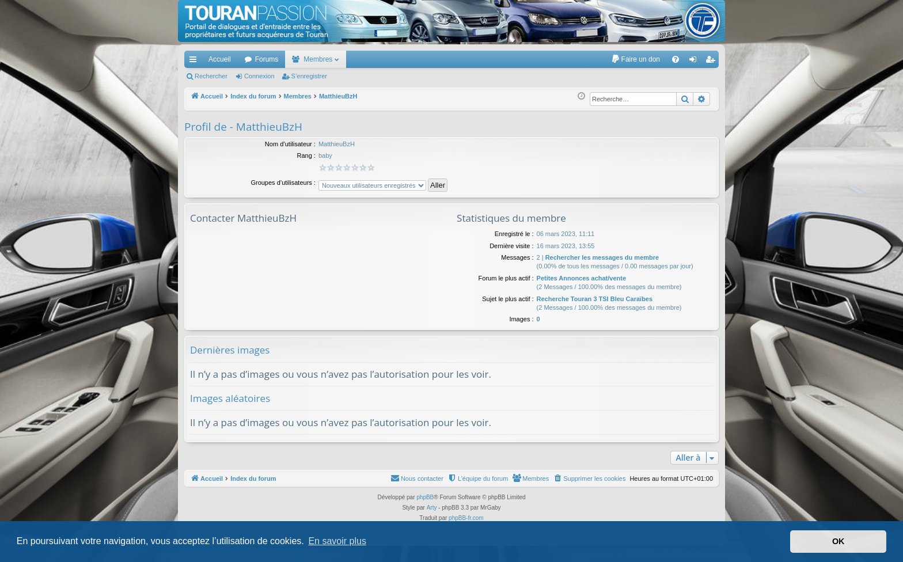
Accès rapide (195, 61)
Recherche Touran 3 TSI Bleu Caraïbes (595, 298)
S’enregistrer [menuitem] (713, 61)
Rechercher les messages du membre (602, 257)
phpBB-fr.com (466, 518)
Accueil (219, 59)
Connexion (259, 76)
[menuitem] (635, 59)
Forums (267, 59)
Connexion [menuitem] (695, 61)
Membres (317, 59)
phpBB (425, 497)
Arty (432, 507)
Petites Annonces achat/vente (581, 278)
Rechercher (211, 76)
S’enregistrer (309, 76)
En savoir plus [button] (337, 541)
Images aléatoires (230, 398)
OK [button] (838, 541)
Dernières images (230, 349)
